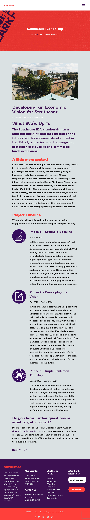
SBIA (29, 117)
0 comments (37, 117)
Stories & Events (55, 495)
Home (33, 34)
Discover (51, 492)
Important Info (35, 103)
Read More (19, 449)
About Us (51, 481)
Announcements (19, 103)
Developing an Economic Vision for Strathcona (39, 109)
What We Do (53, 489)
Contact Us (52, 498)
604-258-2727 (32, 500)
